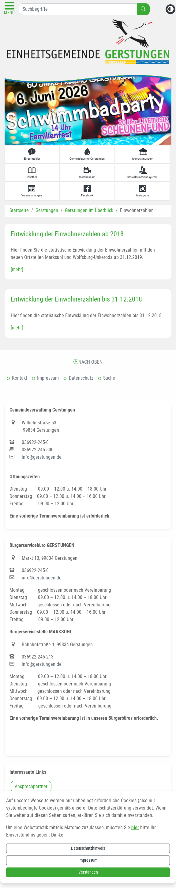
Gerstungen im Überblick (89, 210)
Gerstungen (47, 210)
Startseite (19, 210)
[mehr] (17, 269)
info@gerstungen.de (42, 457)
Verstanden (88, 872)
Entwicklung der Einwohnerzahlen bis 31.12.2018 (76, 299)
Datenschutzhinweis (88, 848)
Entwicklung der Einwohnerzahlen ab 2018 (67, 234)
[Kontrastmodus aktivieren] (170, 9)
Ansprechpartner (31, 786)
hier (135, 827)
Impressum (88, 860)
